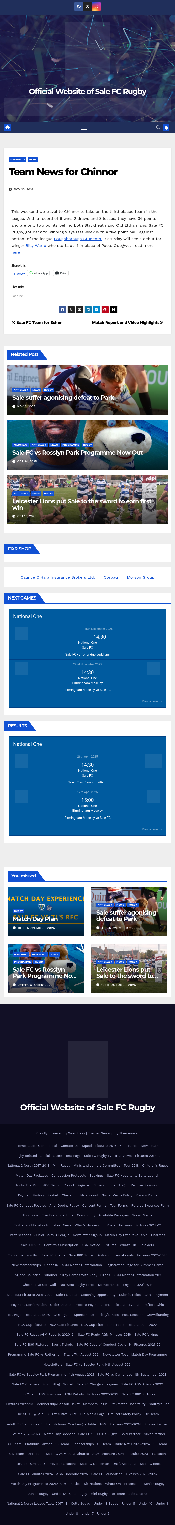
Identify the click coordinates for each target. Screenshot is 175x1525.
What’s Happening (89, 1225)
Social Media (142, 1215)
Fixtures (131, 1146)
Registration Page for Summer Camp (134, 1265)
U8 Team (104, 1444)
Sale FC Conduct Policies (26, 1205)
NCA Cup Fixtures (32, 1325)
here (15, 252)
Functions (30, 1215)
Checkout (69, 1195)
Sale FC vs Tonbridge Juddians (87, 654)
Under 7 (87, 1513)
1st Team (118, 1494)
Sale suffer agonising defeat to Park (63, 397)
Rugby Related (25, 1156)
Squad (87, 1146)
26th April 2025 (87, 756)
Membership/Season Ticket (58, 1404)
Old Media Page (92, 1414)
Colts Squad (80, 1504)
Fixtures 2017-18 (148, 1156)
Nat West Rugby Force (77, 1285)
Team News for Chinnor (63, 172)
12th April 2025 (87, 792)
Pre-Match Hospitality (128, 1404)
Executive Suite (64, 1414)
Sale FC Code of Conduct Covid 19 (103, 1344)
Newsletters (52, 1364)
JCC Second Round (58, 1185)
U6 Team (15, 1444)
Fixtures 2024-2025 (29, 1464)
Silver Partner (154, 1434)
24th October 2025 (35, 985)
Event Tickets (62, 1344)
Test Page (73, 1156)
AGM (102, 1424)
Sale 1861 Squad (81, 1255)
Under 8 (71, 1513)
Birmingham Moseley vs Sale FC (87, 690)
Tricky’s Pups (108, 1315)
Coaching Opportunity (98, 1295)
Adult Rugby (16, 1424)
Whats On (113, 1484)
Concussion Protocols (68, 1175)
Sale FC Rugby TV (98, 1156)
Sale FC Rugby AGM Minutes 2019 (104, 1335)
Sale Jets (146, 1245)
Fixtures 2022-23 (19, 1404)
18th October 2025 (118, 985)
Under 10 (145, 1504)
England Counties (26, 1275)
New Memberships (26, 1265)
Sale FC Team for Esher (36, 322)
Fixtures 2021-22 (147, 1344)
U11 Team (152, 1414)
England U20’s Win (137, 1285)
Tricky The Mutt (27, 1185)
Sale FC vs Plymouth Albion (87, 782)
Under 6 (103, 1513)
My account (89, 1195)
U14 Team (34, 1454)
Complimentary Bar (22, 1255)
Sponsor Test (84, 1315)
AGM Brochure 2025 (72, 1474)
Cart (148, 1295)
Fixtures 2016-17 (108, 1146)
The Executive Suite (58, 1215)
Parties (75, 1484)
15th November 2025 (98, 629)
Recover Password (145, 1185)
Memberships (109, 1285)
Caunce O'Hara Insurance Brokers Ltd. (58, 577)
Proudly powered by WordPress (61, 1133)
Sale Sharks (137, 1494)
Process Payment (88, 1305)
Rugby (48, 389)
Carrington (62, 1315)
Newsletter (149, 1146)
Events (134, 1305)
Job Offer (27, 1394)
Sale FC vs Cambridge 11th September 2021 (131, 1374)
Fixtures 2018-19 (148, 1225)
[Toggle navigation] (83, 127)
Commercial (47, 1146)
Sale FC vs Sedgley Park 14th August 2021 (99, 1364)
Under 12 (59, 1494)
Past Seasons (20, 1235)
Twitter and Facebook (31, 1225)
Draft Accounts (125, 1464)
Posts (111, 1225)
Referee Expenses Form (150, 1205)
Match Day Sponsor (59, 1434)
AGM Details (74, 1394)
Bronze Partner (156, 1424)
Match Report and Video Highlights (128, 322)
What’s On (128, 1245)
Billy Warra (36, 245)
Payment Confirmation (29, 1305)
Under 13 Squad (106, 1504)
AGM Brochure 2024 (108, 1454)
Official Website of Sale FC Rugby (87, 91)
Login (123, 1185)
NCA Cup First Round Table (102, 1325)
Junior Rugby (39, 1424)
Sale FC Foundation (107, 1474)
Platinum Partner (38, 1444)
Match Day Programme (149, 1354)
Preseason (132, 1484)
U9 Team (160, 1444)
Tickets (119, 1305)
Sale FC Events (53, 1255)
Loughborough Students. (78, 238)
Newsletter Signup (87, 1235)
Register (83, 1185)
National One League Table (74, 1424)
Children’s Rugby (155, 1165)
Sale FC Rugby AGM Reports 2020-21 (45, 1335)
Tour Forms (119, 1205)
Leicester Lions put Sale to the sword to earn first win (81, 504)
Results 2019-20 (37, 1315)
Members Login (95, 1404)
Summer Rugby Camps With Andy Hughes (77, 1275)
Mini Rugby (61, 1165)
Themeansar (129, 1133)
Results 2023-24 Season (146, 1454)
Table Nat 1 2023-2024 (132, 1444)
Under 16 (51, 1265)
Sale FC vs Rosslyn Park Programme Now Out (77, 452)
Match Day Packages (32, 1175)
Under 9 (162, 1504)
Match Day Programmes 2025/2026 (38, 1484)
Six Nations (93, 1484)
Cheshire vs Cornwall (39, 1285)
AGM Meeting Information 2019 (137, 1275)
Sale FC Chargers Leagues (97, 1384)
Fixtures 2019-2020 (152, 1255)
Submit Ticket (130, 1295)
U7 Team (62, 1444)
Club (31, 1146)
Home (20, 1146)
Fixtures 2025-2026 (141, 1474)
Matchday (21, 444)
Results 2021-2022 (142, 1325)
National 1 (17, 159)
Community (86, 1215)
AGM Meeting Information (82, 1265)
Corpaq (111, 577)
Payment (161, 1295)
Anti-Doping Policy (64, 1205)
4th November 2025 (119, 928)
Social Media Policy (117, 1195)
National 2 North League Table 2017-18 (37, 1504)
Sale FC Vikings (146, 1335)
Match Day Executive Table (126, 1235)
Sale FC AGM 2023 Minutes (67, 1454)
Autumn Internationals (116, 1255)
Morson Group (140, 577)
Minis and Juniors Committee (97, 1165)
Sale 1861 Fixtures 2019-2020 (30, 1295)
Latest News (61, 1225)
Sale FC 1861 (31, 1245)
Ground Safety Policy (124, 1414)
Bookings (96, 1175)
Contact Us (70, 1146)
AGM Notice (91, 1245)
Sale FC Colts (66, 1295)
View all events (152, 701)
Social (45, 1156)
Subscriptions (104, 1185)
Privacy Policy (146, 1195)
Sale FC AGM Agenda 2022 (142, 1384)
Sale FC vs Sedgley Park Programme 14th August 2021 (51, 1374)
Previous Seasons (62, 1464)
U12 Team (16, 1454)
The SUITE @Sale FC (32, 1414)
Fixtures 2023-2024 (125, 1424)
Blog (46, 1384)
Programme (70, 444)
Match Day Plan (35, 918)
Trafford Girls (153, 1305)
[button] (158, 127)
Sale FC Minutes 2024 (35, 1474)
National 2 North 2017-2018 (28, 1165)
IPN (107, 1305)
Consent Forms (94, 1205)
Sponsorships (83, 1444)
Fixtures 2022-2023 (102, 1394)
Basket (53, 1195)
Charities (158, 1235)
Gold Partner (130, 1434)
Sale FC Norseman (94, 1464)
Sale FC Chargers (25, 1384)
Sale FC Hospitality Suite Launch (133, 1175)
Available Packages (114, 1215)
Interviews (123, 1156)
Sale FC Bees (150, 1464)
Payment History (31, 1195)
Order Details (60, 1305)
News (33, 159)
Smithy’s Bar (159, 1404)
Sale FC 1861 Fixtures (31, 1344)
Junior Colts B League (51, 1235)
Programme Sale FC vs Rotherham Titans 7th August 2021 (54, 1354)
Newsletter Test (115, 1354)
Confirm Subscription (61, 1245)
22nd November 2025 (87, 664)
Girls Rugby (78, 1494)
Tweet (19, 273)
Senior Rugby (154, 1484)
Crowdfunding (158, 1315)
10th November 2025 (36, 928)
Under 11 (128, 1504)
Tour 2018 (131, 1165)
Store (57, 1156)
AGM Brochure (49, 1394)
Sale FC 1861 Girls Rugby (97, 1434)
